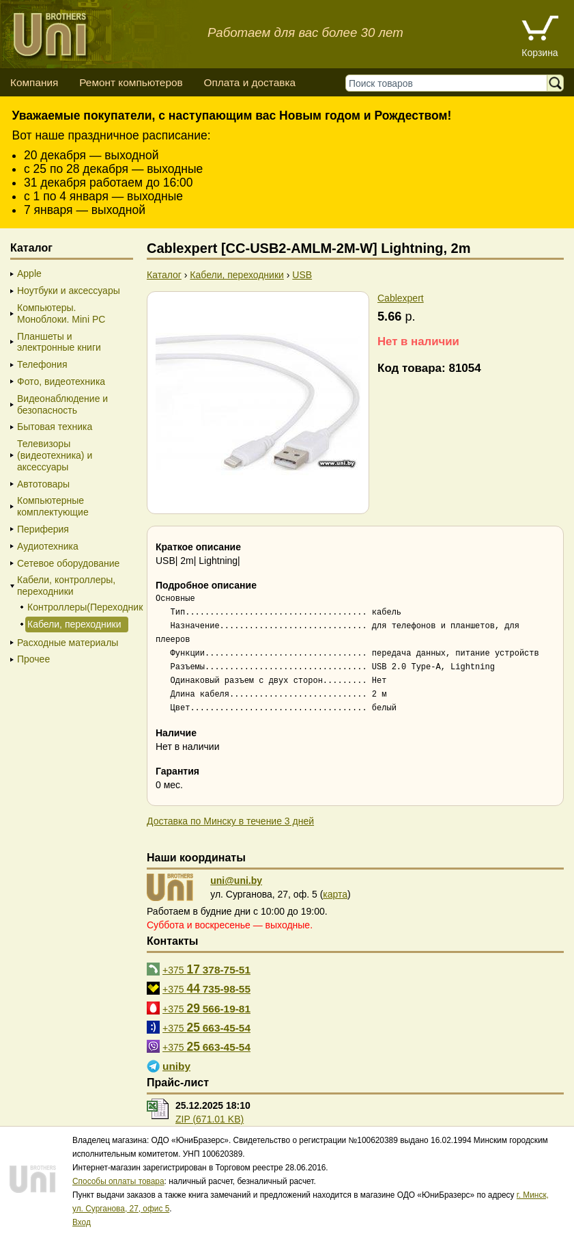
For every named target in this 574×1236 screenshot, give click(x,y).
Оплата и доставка (249, 82)
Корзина (539, 52)
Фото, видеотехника (61, 381)
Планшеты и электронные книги (59, 342)
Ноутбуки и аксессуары (68, 290)
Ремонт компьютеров (130, 82)
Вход (81, 1222)
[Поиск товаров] (449, 83)
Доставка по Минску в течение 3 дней (230, 821)
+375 (206, 969)
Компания (34, 82)
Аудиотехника (47, 546)
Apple (29, 273)
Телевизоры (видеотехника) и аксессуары (54, 455)
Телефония (42, 364)
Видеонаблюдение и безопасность (62, 404)
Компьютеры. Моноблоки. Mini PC (61, 313)
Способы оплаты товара (118, 1181)
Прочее (33, 659)
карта (335, 894)
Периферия (43, 529)
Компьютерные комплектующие (53, 506)
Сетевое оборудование (68, 563)
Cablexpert (400, 298)
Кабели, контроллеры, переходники (66, 585)
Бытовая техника (54, 426)
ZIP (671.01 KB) (209, 1119)
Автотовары (43, 484)
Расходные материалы (67, 642)
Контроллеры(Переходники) (76, 607)
